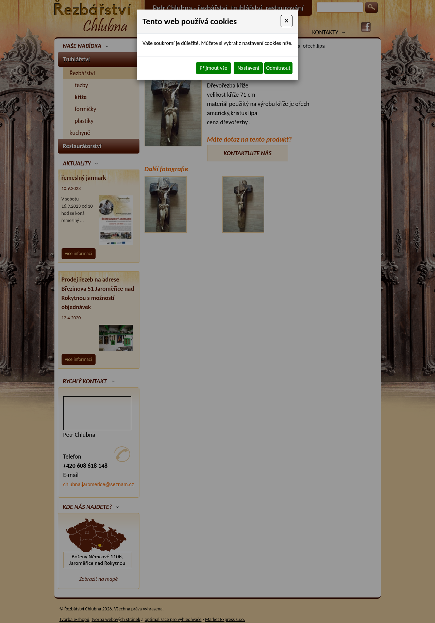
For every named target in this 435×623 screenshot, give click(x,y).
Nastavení (248, 68)
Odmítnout (278, 68)
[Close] (286, 21)
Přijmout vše (213, 68)
